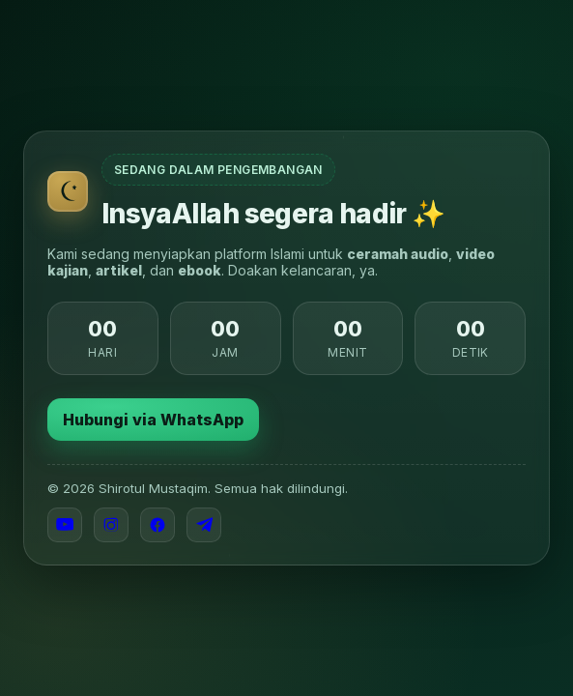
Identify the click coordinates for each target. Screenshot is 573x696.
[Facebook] (157, 525)
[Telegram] (203, 525)
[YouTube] (64, 525)
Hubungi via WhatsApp (153, 419)
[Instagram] (111, 525)
